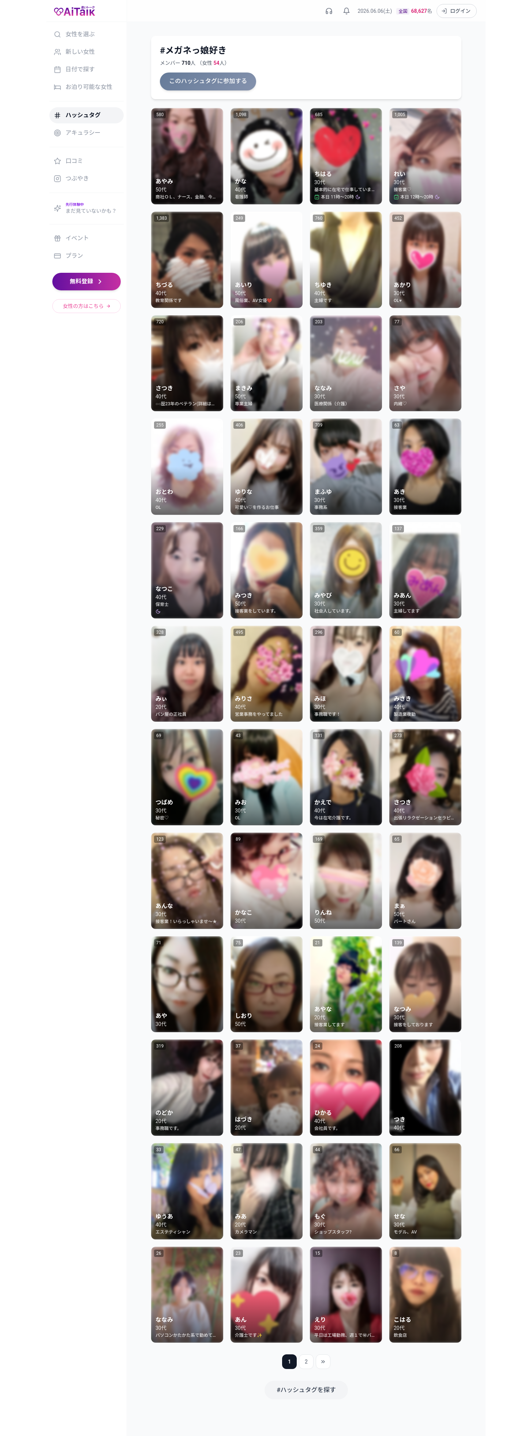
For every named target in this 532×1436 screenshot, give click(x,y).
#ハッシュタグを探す (306, 1388)
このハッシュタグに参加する (207, 81)
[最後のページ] (323, 1361)
